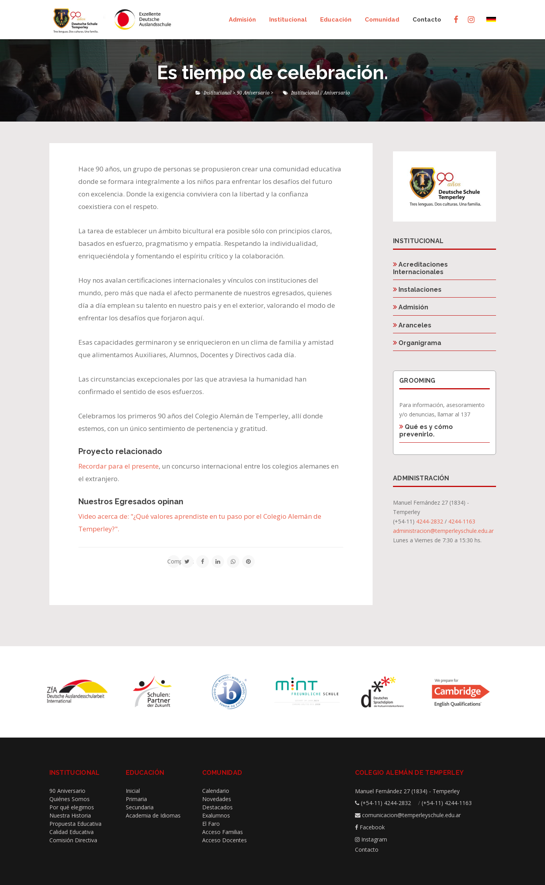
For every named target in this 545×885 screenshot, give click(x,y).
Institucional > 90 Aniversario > (238, 92)
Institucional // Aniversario (320, 92)
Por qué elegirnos (71, 807)
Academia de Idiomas (153, 815)
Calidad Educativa (71, 832)
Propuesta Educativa (75, 823)
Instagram (374, 839)
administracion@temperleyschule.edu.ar (443, 530)
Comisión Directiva (73, 840)
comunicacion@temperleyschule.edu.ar (411, 815)
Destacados (217, 807)
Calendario (215, 790)
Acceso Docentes (224, 840)
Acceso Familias (222, 832)
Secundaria (140, 807)
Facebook (372, 827)
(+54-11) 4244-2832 (386, 803)
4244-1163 (461, 521)
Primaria (136, 799)
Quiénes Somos (69, 799)
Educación (335, 19)
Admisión (242, 19)
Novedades (216, 799)
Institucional (288, 19)
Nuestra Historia (70, 815)
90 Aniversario (67, 790)
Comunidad (382, 19)
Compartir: (173, 561)
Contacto (427, 19)
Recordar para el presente (118, 466)
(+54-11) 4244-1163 (447, 803)
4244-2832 (429, 521)
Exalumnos (216, 815)
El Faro (211, 823)
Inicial (133, 790)
